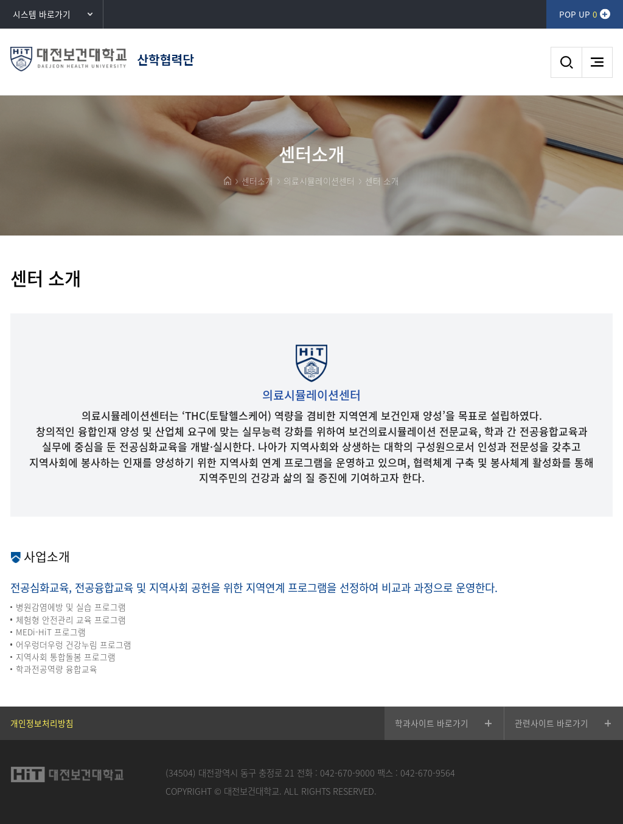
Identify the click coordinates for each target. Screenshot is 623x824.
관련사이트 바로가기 (551, 723)
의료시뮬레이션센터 (319, 181)
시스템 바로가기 (42, 14)
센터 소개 (382, 181)
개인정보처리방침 (42, 723)
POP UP (578, 14)
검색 (566, 62)
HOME (228, 180)
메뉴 (597, 62)
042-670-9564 (427, 773)
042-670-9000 (347, 773)
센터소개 (257, 181)
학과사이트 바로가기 (431, 723)
